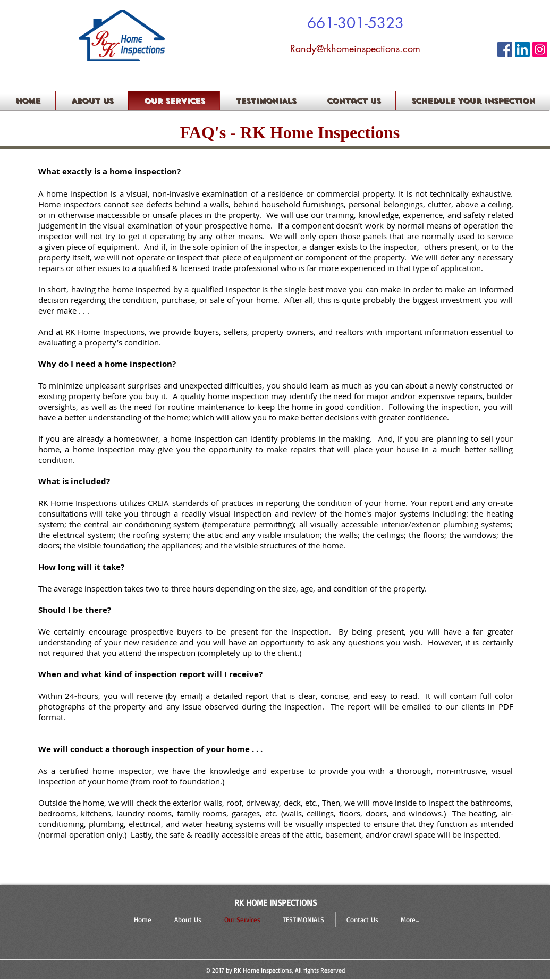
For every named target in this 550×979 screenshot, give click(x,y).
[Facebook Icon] (504, 49)
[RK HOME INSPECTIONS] (539, 49)
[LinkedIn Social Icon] (522, 49)
